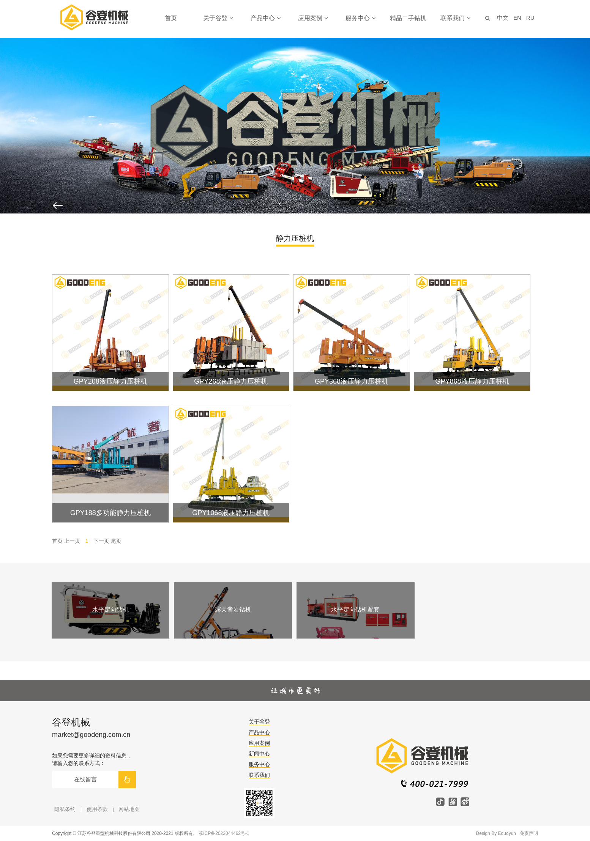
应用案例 (313, 18)
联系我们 (455, 18)
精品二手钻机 (408, 18)
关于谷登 (218, 18)
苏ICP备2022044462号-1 (224, 833)
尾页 (116, 541)
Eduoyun (507, 833)
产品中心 (265, 18)
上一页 (72, 541)
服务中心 (360, 18)
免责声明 (529, 833)
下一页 (101, 541)
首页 (171, 18)
